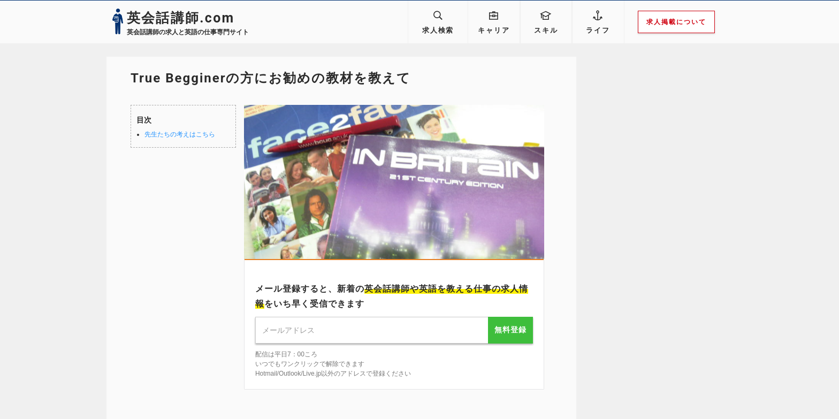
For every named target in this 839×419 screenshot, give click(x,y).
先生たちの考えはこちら (179, 134)
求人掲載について (680, 22)
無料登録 (510, 329)
